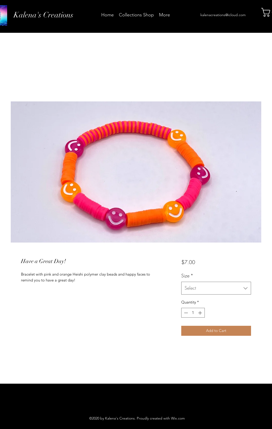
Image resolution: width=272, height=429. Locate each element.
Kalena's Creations (43, 15)
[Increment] (200, 313)
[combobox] (216, 288)
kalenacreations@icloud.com (223, 15)
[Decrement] (185, 313)
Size (187, 276)
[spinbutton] (193, 313)
